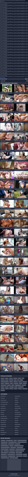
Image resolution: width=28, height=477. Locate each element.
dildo (13, 385)
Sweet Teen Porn (17, 416)
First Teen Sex (3, 406)
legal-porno (7, 383)
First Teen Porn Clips (4, 404)
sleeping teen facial (4, 442)
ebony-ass (16, 381)
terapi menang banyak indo (22, 442)
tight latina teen (4, 454)
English (26, 79)
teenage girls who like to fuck (19, 445)
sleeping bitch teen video (5, 457)
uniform (11, 381)
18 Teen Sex (3, 398)
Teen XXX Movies (3, 416)
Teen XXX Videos (3, 420)
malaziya (11, 445)
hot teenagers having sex (13, 442)
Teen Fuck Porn (3, 422)
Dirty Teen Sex (3, 396)
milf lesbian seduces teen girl (21, 449)
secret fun (25, 456)
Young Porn (17, 402)
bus (2, 450)
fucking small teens (4, 456)
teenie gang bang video (5, 445)
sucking (20, 381)
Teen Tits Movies (3, 400)
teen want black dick (5, 452)
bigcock (3, 378)
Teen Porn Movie (3, 432)
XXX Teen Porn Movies (4, 402)
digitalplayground (18, 385)
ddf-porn (15, 378)
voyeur (3, 383)
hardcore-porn (4, 385)
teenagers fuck (13, 447)
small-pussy (16, 383)
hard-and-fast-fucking (5, 381)
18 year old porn (17, 396)
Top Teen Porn (17, 426)
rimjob (15, 440)
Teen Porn (2, 414)
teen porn (16, 398)
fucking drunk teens (10, 440)
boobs (20, 378)
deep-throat (25, 388)
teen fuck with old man (5, 449)
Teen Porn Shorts (17, 424)
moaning (11, 388)
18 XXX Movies (3, 408)
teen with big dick (19, 452)
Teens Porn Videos (18, 408)
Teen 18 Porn (3, 434)
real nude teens (12, 449)
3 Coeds (16, 428)
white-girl (3, 390)
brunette (3, 388)
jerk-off (7, 388)
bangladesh (3, 440)
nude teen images (20, 447)
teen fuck (16, 420)
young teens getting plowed (22, 440)
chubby (21, 383)
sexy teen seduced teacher (5, 447)
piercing (20, 388)
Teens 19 (16, 404)
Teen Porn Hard (3, 426)
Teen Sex (2, 412)
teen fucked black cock (11, 454)
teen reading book (12, 452)
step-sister (25, 381)
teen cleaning (7, 450)
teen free (25, 454)
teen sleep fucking (19, 454)
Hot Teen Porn (3, 410)
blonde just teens (19, 456)
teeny (12, 383)
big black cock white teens (20, 450)
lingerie (7, 378)
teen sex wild (12, 450)
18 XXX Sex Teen (17, 412)
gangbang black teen (12, 456)
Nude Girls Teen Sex (18, 414)
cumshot (9, 385)
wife (23, 378)
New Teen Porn (17, 406)
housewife (24, 385)
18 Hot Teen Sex (3, 424)
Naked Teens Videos (4, 418)
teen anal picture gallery (14, 457)
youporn (16, 388)
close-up (11, 378)
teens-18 (25, 383)
